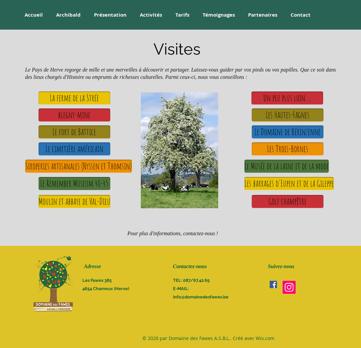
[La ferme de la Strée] (74, 98)
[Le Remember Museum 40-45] (74, 183)
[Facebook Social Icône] (273, 284)
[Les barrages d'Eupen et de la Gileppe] (289, 183)
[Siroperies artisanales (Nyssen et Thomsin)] (78, 166)
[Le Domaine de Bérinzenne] (287, 132)
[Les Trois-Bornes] (287, 149)
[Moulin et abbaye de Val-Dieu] (74, 201)
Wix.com (265, 338)
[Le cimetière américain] (74, 149)
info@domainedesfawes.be (200, 296)
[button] (287, 98)
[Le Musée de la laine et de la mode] (286, 166)
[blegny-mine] (74, 115)
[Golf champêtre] (287, 201)
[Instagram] (289, 287)
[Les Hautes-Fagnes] (287, 115)
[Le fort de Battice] (74, 132)
